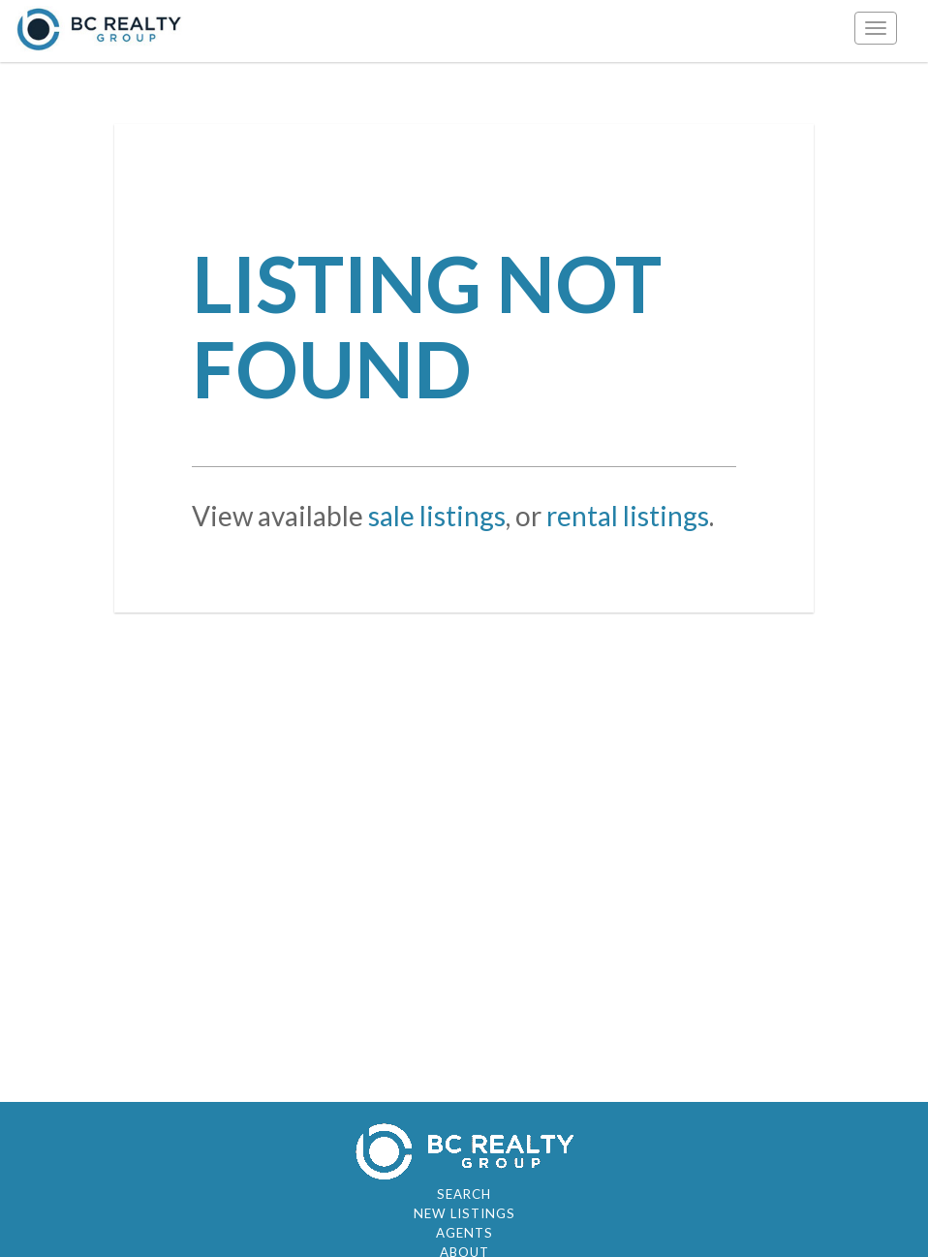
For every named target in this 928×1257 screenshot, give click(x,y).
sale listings (437, 515)
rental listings (627, 515)
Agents (464, 1233)
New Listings (464, 1213)
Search (464, 1194)
